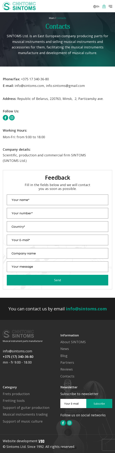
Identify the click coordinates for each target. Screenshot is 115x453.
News (64, 349)
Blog (63, 356)
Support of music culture (23, 421)
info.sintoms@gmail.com (65, 85)
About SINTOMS (73, 342)
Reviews (66, 369)
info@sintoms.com (29, 85)
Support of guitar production (26, 408)
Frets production (16, 394)
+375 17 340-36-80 (35, 79)
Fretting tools (14, 401)
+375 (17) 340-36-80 (18, 356)
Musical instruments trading (25, 414)
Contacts (67, 376)
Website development (23, 441)
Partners (67, 362)
